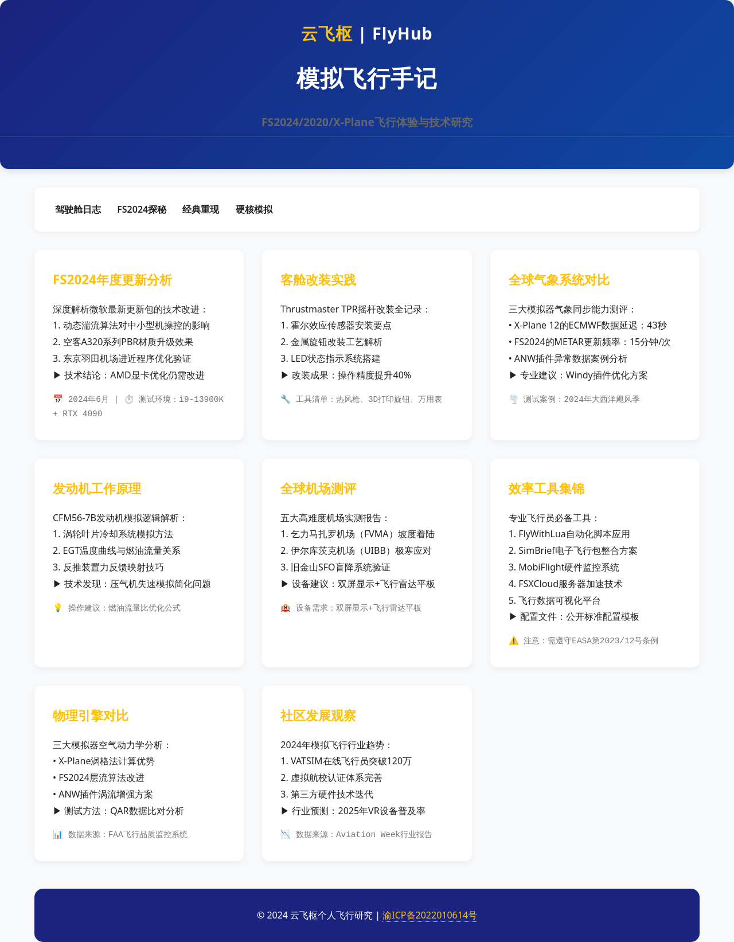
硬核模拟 (254, 209)
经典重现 (200, 209)
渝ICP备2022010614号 (429, 915)
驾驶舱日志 (78, 209)
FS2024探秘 (141, 209)
